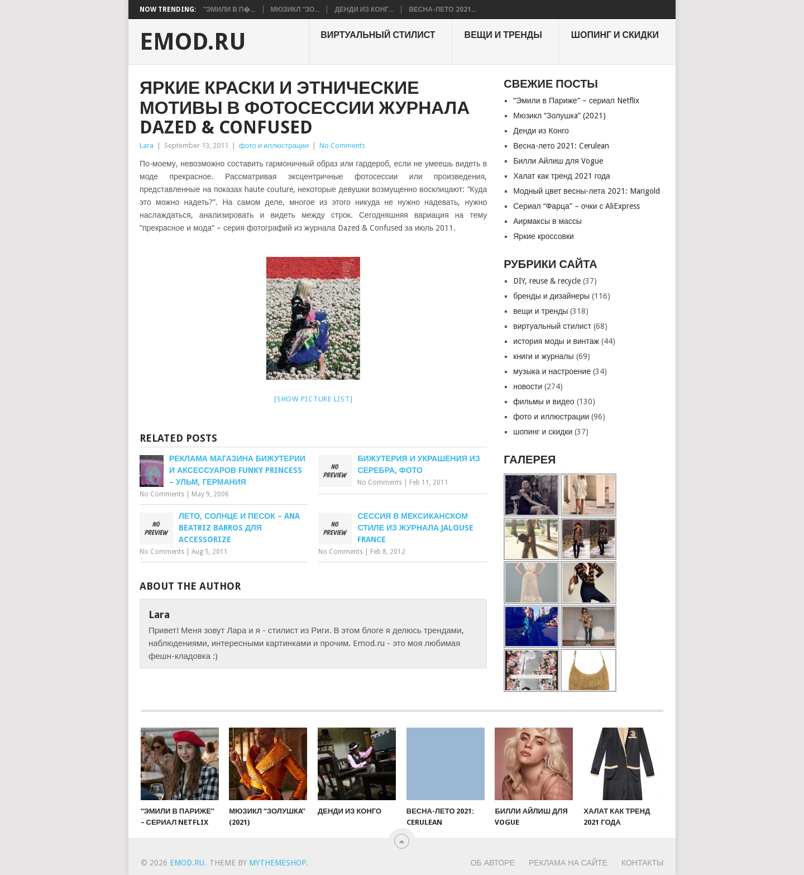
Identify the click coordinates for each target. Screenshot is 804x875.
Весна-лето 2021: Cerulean (561, 145)
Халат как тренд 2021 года (561, 175)
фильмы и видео (543, 401)
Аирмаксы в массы (547, 221)
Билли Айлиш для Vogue (557, 160)
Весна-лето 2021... (442, 9)
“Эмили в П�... (229, 9)
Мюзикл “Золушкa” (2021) (559, 115)
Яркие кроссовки (543, 236)
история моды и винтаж (556, 341)
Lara (147, 145)
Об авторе (493, 862)
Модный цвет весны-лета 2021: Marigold (586, 191)
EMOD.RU (193, 42)
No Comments (342, 145)
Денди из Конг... (364, 9)
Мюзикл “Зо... (295, 9)
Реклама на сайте (568, 862)
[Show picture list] (313, 399)
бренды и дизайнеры (551, 295)
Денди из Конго (541, 130)
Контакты (642, 862)
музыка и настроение (552, 371)
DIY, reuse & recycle (547, 280)
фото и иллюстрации (274, 145)
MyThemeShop (277, 862)
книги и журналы (543, 356)
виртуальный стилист (377, 35)
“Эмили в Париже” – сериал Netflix (576, 100)
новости (527, 386)
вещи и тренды (503, 35)
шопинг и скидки (615, 35)
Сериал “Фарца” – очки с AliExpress (576, 206)
